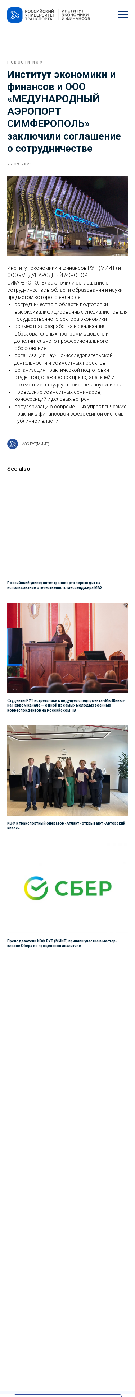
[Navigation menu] (123, 14)
